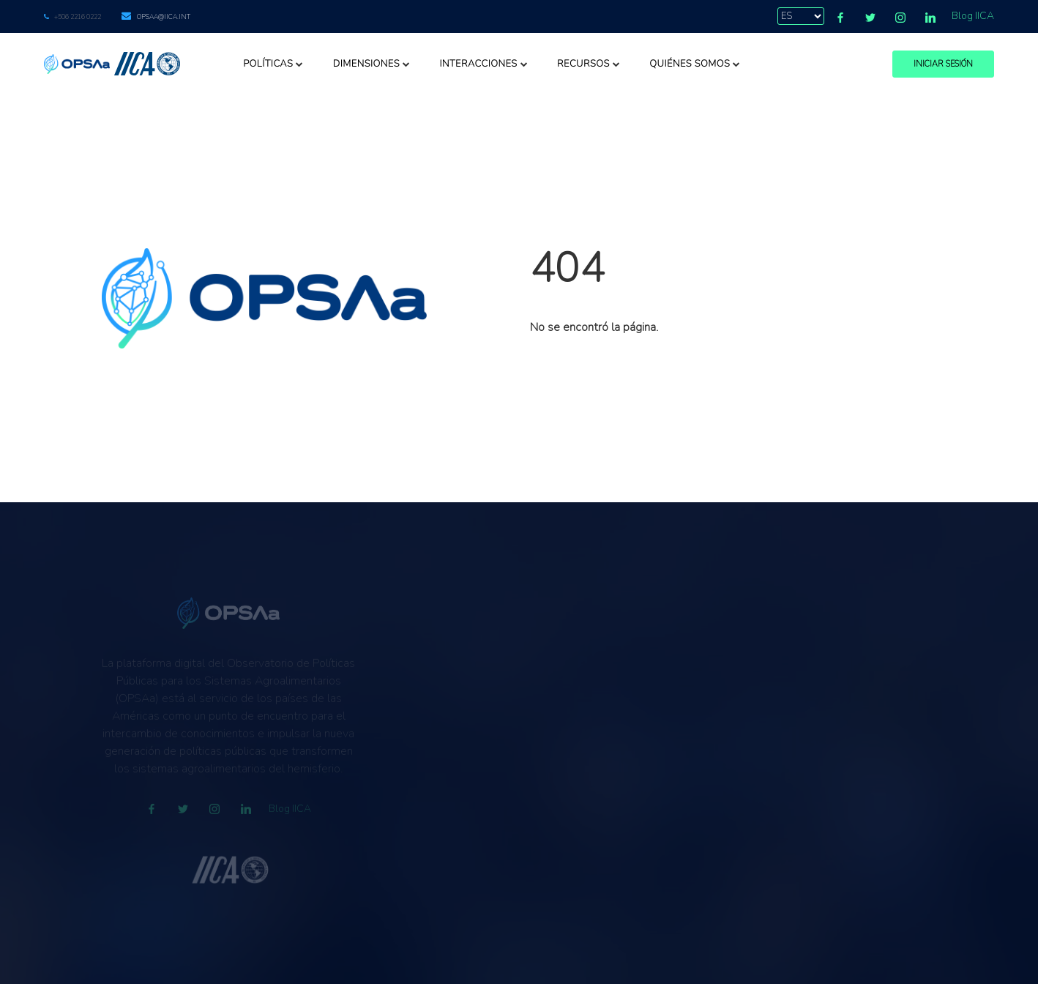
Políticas (273, 63)
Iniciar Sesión (943, 64)
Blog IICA (973, 16)
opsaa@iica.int (163, 16)
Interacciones (483, 63)
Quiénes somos (694, 63)
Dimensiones (372, 63)
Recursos (588, 63)
